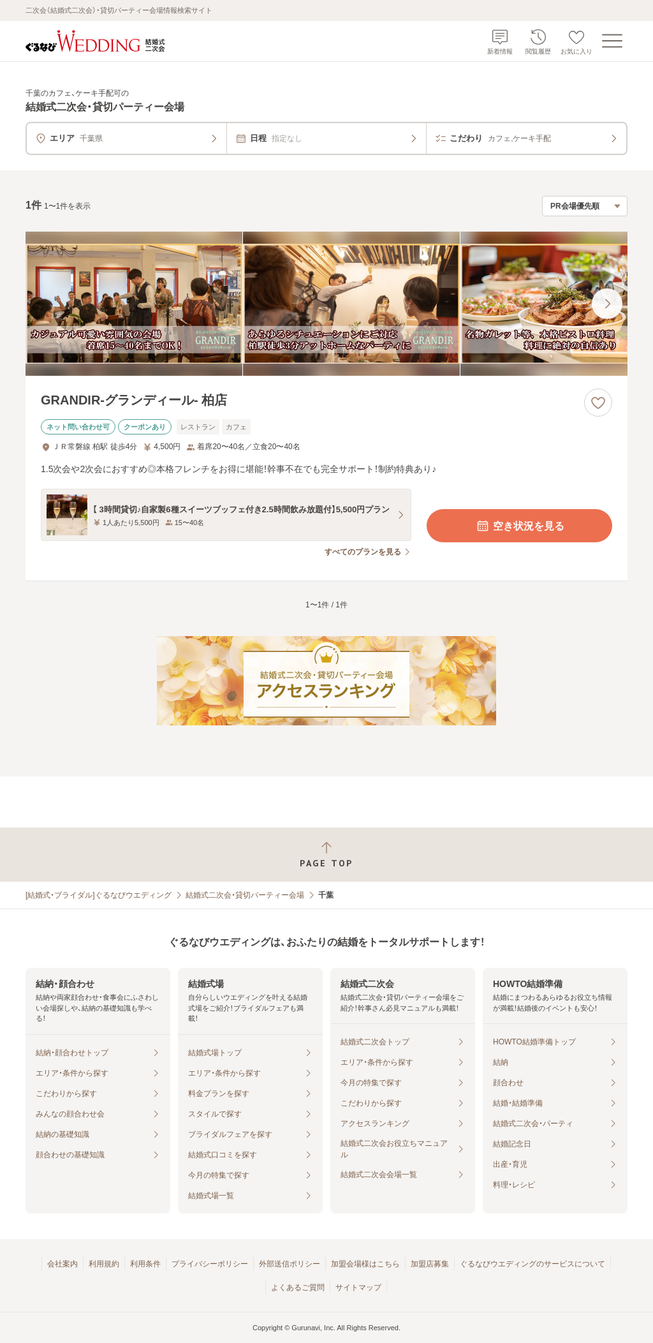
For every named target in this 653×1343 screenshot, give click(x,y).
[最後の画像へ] (607, 303)
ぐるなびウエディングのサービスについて (532, 1263)
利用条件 (145, 1263)
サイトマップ (358, 1287)
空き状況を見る (519, 525)
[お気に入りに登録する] (598, 403)
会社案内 (62, 1263)
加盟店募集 (430, 1263)
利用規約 (104, 1263)
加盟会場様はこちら (365, 1263)
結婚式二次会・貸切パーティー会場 (245, 895)
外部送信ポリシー (289, 1263)
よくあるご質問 (298, 1287)
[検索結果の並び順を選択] (584, 206)
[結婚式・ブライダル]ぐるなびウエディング (99, 895)
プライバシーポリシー (210, 1263)
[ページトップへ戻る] (326, 854)
